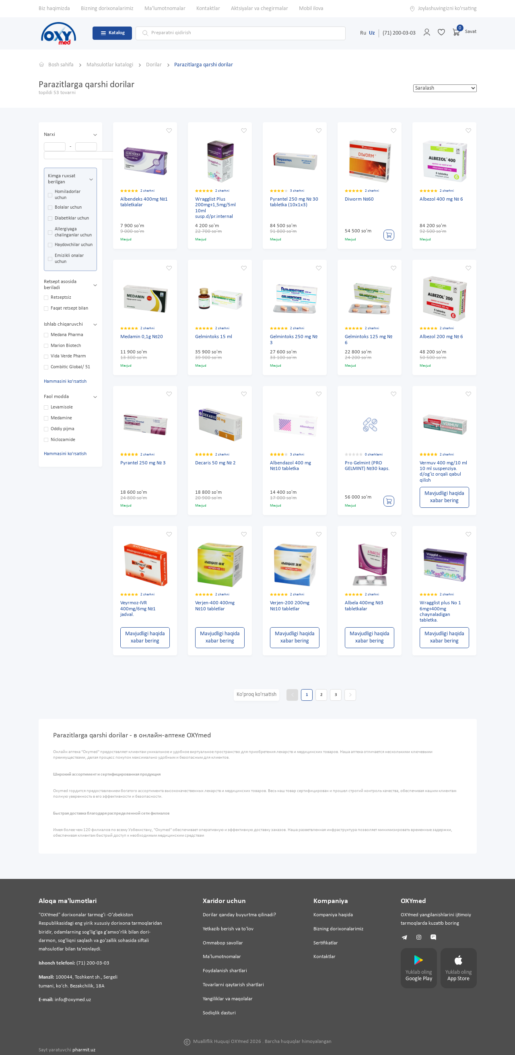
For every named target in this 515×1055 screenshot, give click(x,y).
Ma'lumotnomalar (164, 9)
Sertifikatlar (325, 943)
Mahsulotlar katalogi (110, 65)
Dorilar (154, 65)
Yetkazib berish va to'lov (228, 929)
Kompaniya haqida (333, 915)
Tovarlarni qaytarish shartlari (233, 985)
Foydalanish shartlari (225, 971)
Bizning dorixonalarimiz (107, 9)
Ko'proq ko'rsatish (256, 695)
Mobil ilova (311, 9)
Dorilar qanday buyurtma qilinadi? (239, 915)
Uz (372, 33)
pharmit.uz (83, 1050)
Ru (363, 33)
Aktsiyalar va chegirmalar (259, 9)
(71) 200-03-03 (399, 33)
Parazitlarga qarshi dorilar (203, 65)
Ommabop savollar (223, 943)
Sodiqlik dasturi (219, 1013)
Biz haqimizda (54, 9)
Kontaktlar (208, 9)
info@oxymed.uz (73, 1000)
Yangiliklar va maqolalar (228, 999)
